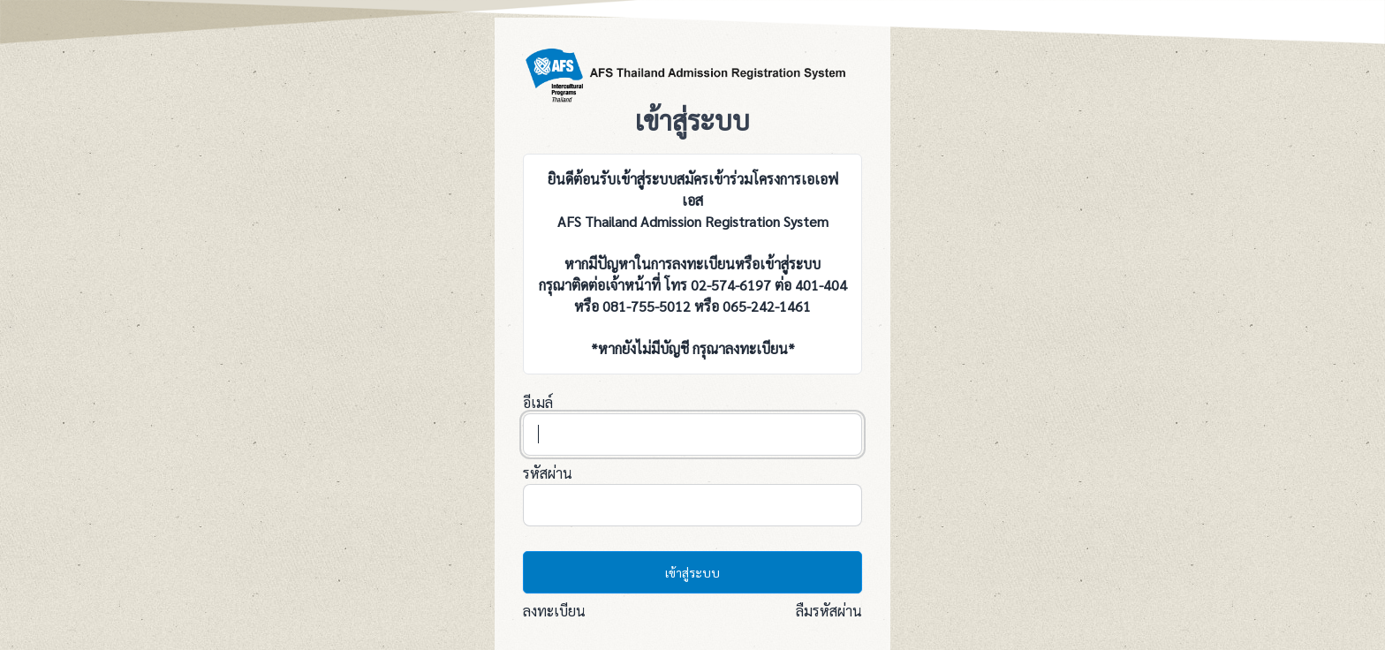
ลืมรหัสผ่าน (829, 610)
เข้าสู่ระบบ (692, 572)
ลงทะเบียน (554, 610)
